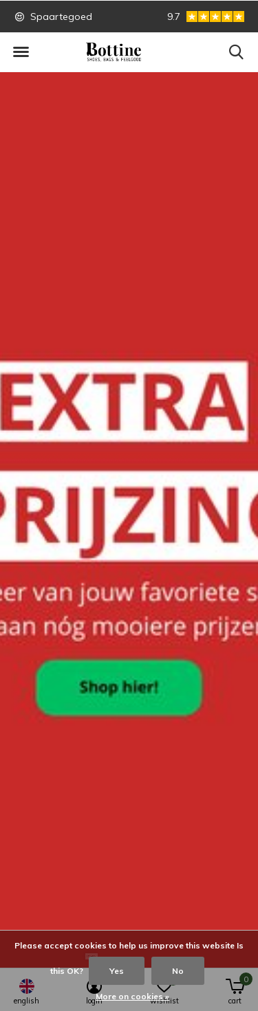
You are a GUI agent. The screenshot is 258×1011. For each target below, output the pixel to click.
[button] (20, 52)
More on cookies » (132, 996)
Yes (116, 971)
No (178, 971)
